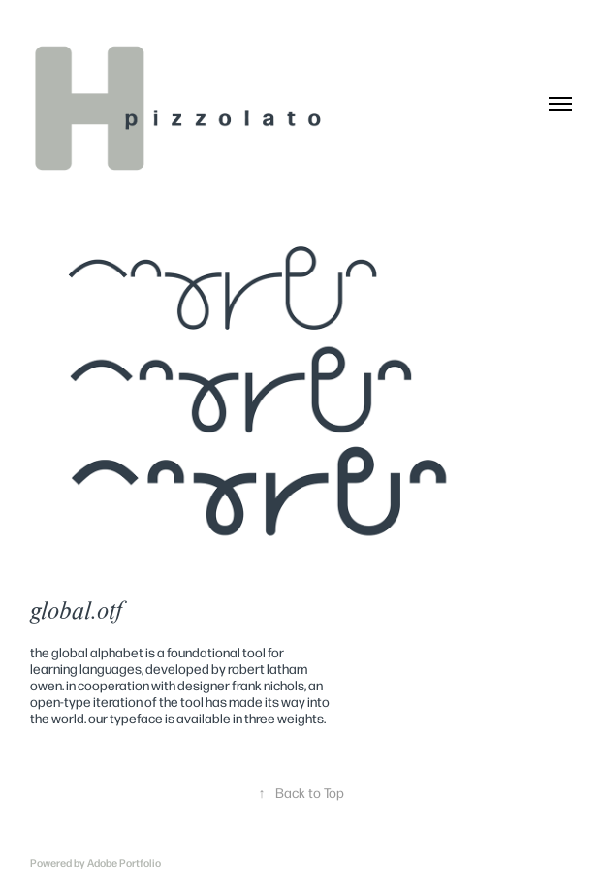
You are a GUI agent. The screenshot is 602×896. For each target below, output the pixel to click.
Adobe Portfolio (124, 862)
